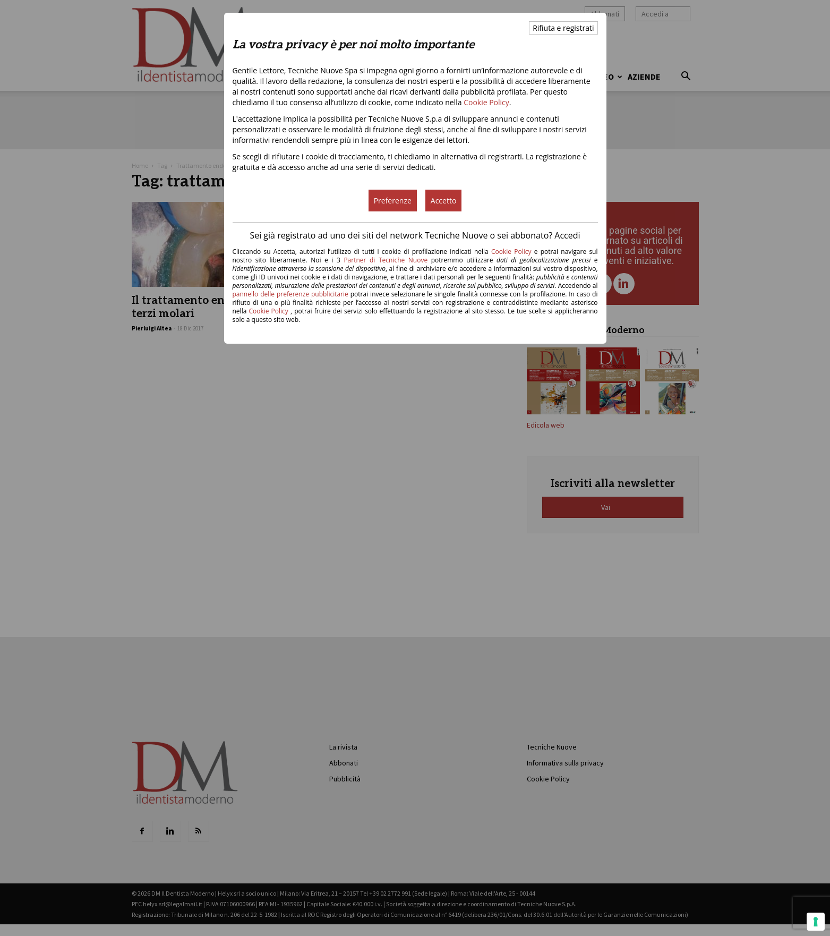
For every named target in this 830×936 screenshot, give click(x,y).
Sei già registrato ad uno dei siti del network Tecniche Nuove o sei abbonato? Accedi (415, 235)
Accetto (444, 200)
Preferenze (393, 200)
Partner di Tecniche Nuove (387, 260)
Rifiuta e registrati (563, 28)
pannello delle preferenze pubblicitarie (290, 294)
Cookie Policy (486, 102)
